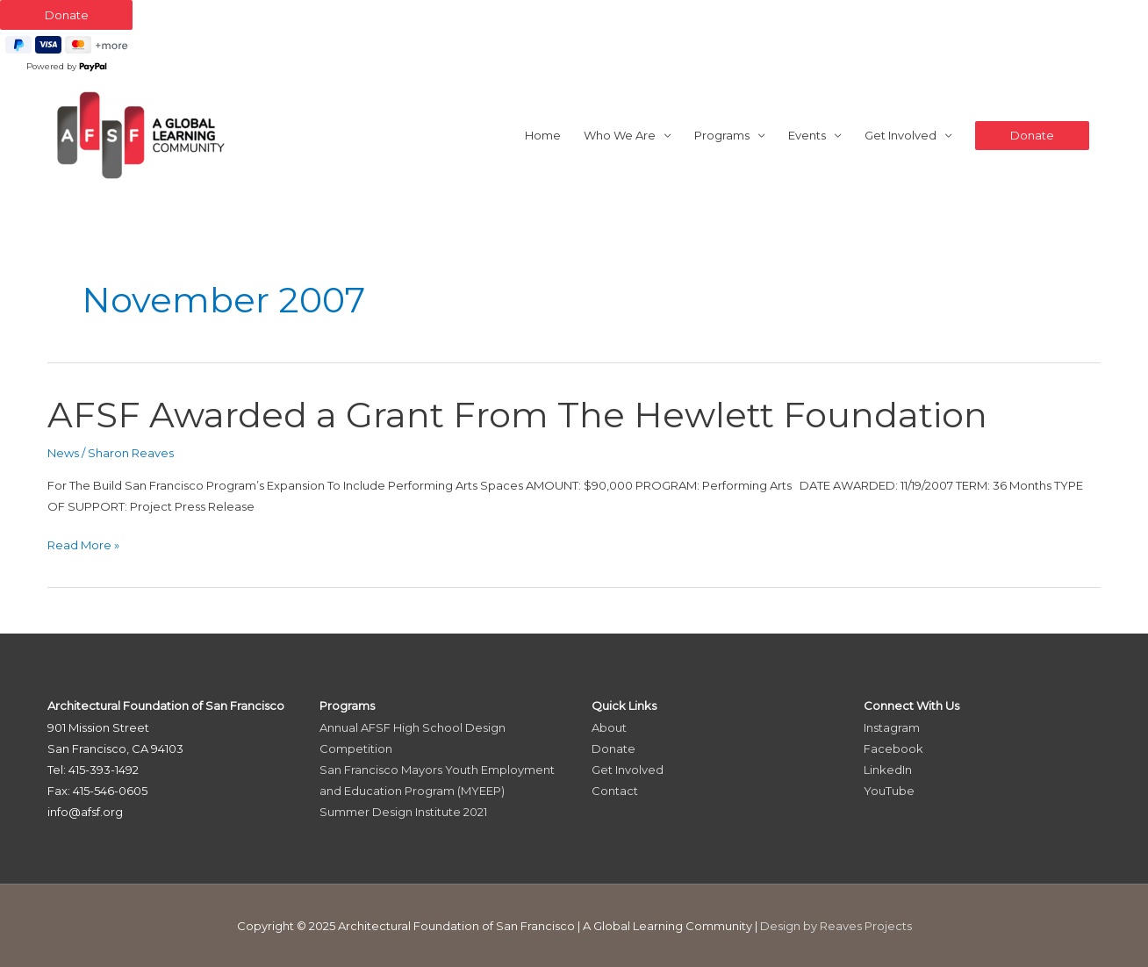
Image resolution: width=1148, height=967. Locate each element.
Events (807, 135)
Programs (722, 135)
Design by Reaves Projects (836, 926)
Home (543, 135)
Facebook (893, 748)
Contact (615, 791)
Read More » (83, 544)
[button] (1032, 135)
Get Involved (900, 135)
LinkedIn (888, 770)
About (609, 727)
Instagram (892, 727)
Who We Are (620, 135)
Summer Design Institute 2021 (403, 812)
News (63, 453)
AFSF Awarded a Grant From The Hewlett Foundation (517, 414)
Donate (613, 748)
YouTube (889, 791)
